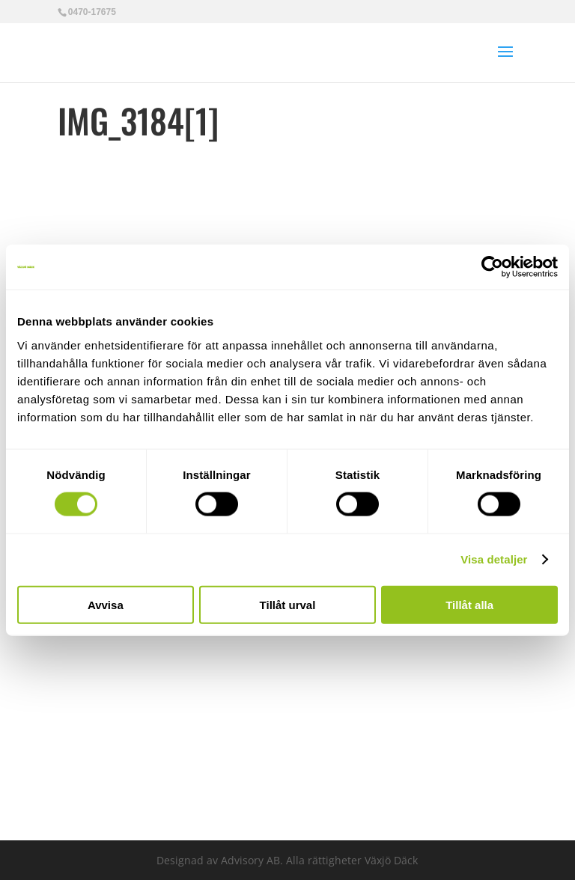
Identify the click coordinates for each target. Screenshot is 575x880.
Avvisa (106, 604)
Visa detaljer (493, 559)
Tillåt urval (288, 604)
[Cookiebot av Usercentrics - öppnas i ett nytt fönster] (492, 267)
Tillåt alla (469, 604)
